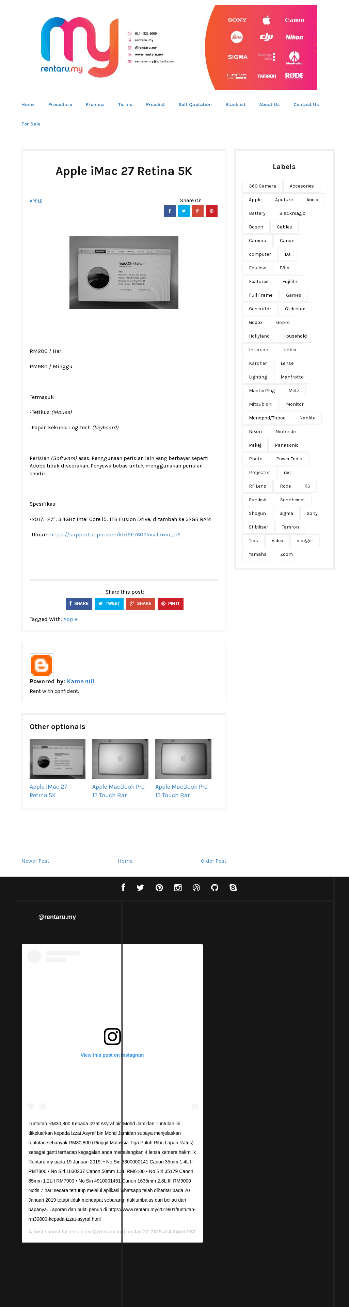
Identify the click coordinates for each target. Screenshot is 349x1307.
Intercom (259, 350)
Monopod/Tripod (267, 418)
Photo (256, 459)
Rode (285, 486)
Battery (257, 213)
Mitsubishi (260, 404)
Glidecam (295, 309)
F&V (284, 268)
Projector (259, 472)
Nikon (255, 431)
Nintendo (285, 431)
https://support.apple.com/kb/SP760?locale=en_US (115, 534)
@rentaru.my (57, 917)
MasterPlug (262, 390)
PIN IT (170, 603)
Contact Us (306, 104)
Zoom (286, 554)
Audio (312, 200)
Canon (287, 240)
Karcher (258, 363)
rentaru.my (185, 1232)
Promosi (95, 104)
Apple (36, 201)
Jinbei (289, 350)
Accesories (302, 186)
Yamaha (258, 554)
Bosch (256, 227)
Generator (260, 309)
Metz (293, 390)
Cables (284, 227)
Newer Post (35, 861)
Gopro (283, 322)
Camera (257, 240)
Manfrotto (292, 377)
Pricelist (155, 104)
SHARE (79, 603)
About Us (269, 104)
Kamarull (81, 681)
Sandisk (258, 500)
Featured (259, 281)
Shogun (257, 513)
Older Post (213, 861)
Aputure (284, 200)
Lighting (258, 377)
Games (293, 295)
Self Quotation (195, 104)
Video (277, 541)
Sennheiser (292, 500)
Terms (125, 104)
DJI (288, 254)
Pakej (255, 445)
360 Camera (262, 186)
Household (295, 336)
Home (28, 104)
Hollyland (259, 336)
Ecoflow (257, 268)
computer (260, 254)
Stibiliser (258, 527)
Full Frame (260, 295)
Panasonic (287, 445)
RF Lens (257, 486)
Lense (287, 363)
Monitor (295, 404)
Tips (253, 541)
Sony (312, 513)
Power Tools (289, 459)
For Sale (31, 124)
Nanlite (307, 418)
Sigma (286, 513)
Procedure (60, 104)
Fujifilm (290, 281)
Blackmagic (292, 213)
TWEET (109, 603)
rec (287, 472)
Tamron (290, 527)
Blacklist (235, 104)
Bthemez (208, 1295)
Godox (256, 322)
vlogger (305, 541)
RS (307, 486)
